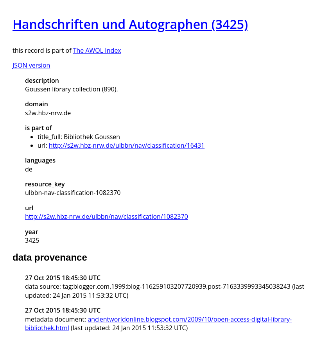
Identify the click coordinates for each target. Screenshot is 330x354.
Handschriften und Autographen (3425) (130, 24)
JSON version (31, 65)
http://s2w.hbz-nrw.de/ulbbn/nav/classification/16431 (126, 145)
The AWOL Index (97, 50)
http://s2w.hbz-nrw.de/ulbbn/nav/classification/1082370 (106, 216)
